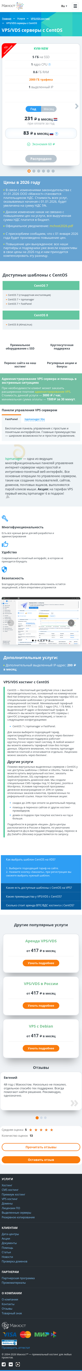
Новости (7, 1257)
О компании (10, 1299)
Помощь (7, 1248)
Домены (7, 1203)
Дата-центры (10, 1234)
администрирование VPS (52, 392)
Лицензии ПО (11, 1208)
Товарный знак (12, 1313)
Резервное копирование (18, 1217)
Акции (6, 1238)
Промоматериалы (14, 1283)
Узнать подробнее (41, 963)
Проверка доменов (14, 1261)
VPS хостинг (10, 1199)
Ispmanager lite (35, 419)
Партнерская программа (18, 1278)
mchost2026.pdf (61, 226)
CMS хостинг (10, 1190)
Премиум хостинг (13, 1194)
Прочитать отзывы (40, 1147)
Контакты (8, 1304)
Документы (9, 1243)
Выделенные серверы (16, 1212)
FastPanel (11, 419)
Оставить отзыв (41, 1160)
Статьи (6, 1252)
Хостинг (7, 1185)
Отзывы (7, 1308)
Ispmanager (13, 459)
